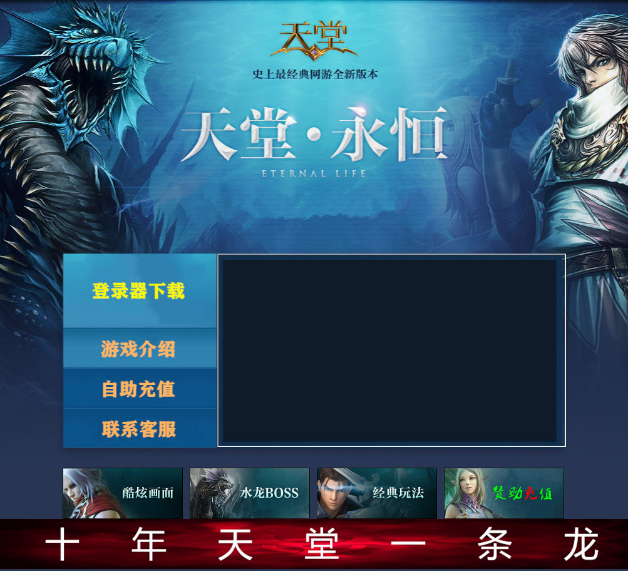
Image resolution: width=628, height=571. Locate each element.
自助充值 (140, 388)
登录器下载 (140, 290)
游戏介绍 (140, 347)
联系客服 (140, 429)
